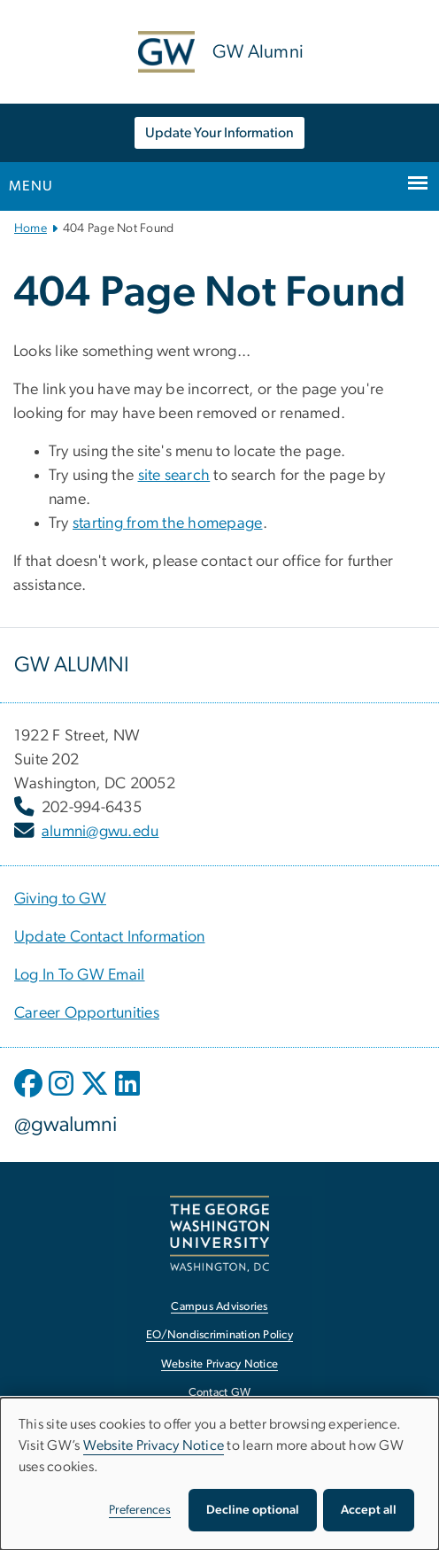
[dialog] (219, 1474)
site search (174, 476)
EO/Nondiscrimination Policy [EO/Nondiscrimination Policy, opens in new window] (219, 1335)
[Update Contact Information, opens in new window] (109, 937)
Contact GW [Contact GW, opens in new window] (220, 1393)
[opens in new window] (30, 1096)
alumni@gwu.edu (100, 832)
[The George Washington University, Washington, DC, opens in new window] (219, 1233)
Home (30, 228)
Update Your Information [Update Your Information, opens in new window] (219, 133)
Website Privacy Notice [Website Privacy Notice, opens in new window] (220, 1364)
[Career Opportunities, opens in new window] (86, 1013)
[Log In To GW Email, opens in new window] (79, 975)
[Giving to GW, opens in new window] (60, 899)
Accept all (369, 1510)
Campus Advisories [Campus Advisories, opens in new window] (219, 1307)
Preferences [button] (140, 1510)
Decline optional (252, 1510)
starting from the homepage (168, 523)
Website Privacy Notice (154, 1445)
